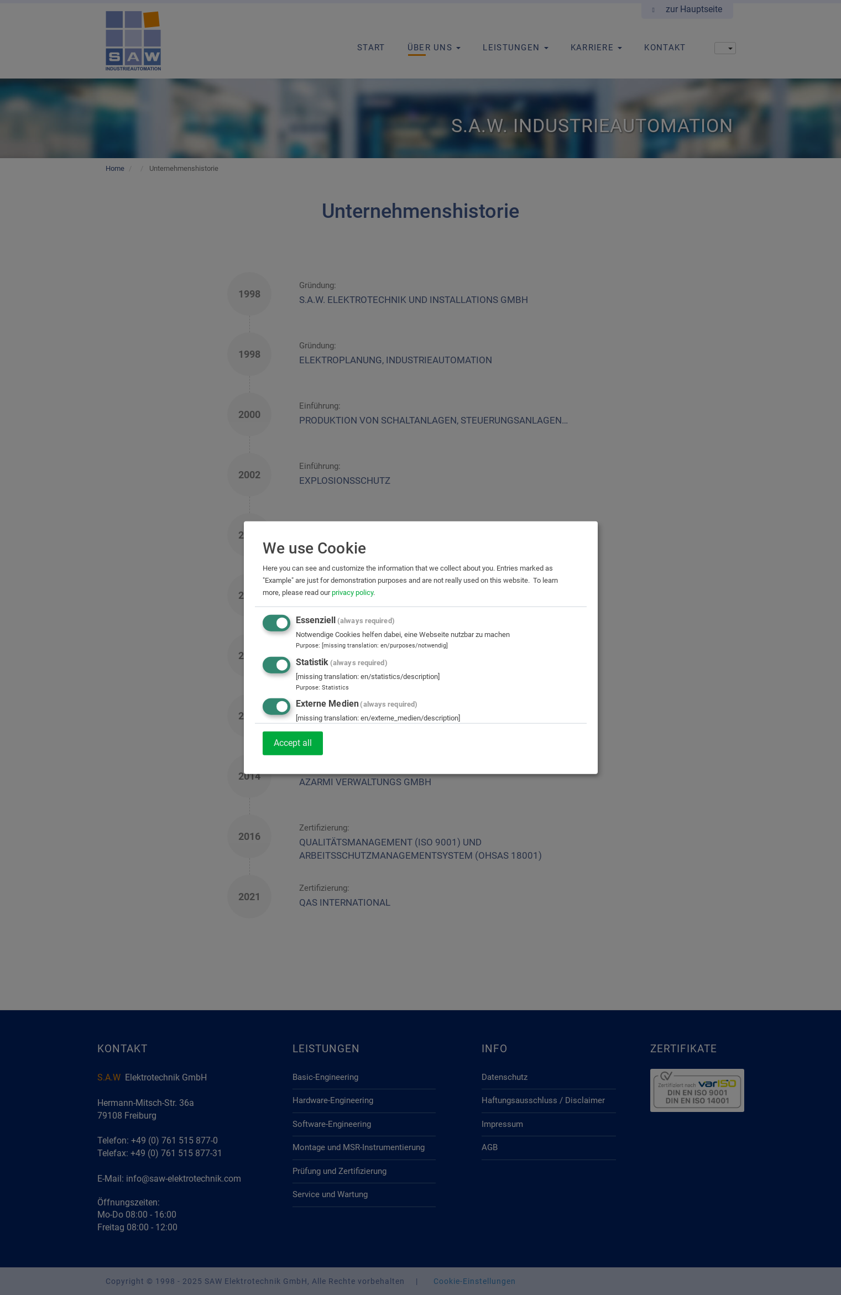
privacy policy (352, 592)
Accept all (293, 743)
